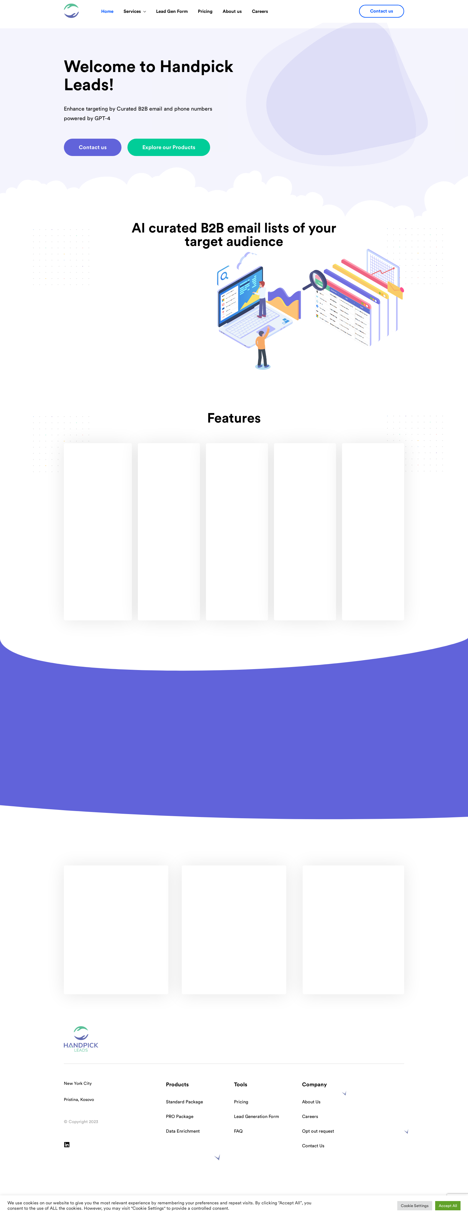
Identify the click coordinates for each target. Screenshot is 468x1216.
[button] (381, 11)
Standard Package (184, 1102)
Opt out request (318, 1131)
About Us (311, 1102)
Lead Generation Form (256, 1116)
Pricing (205, 11)
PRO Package (179, 1116)
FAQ (238, 1131)
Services (132, 11)
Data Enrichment (183, 1131)
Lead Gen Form (172, 11)
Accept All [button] (448, 1206)
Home (107, 11)
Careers (260, 11)
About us (232, 11)
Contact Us (313, 1146)
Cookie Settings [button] (415, 1206)
